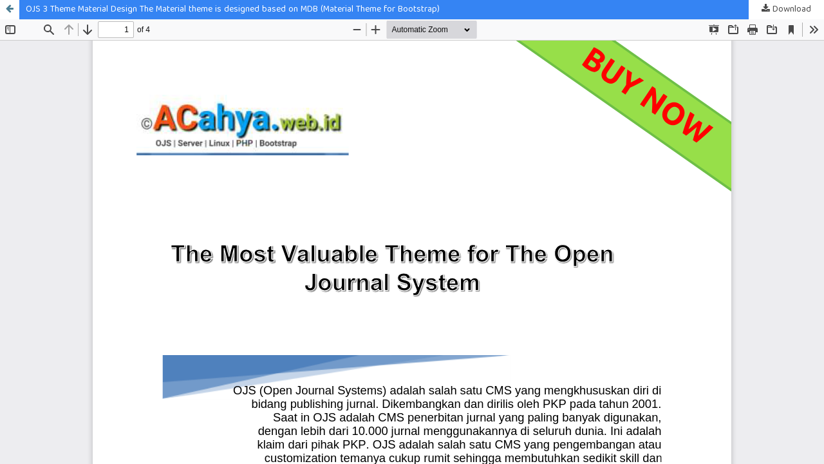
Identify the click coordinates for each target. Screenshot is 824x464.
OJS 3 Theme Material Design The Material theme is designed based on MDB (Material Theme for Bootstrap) (233, 9)
